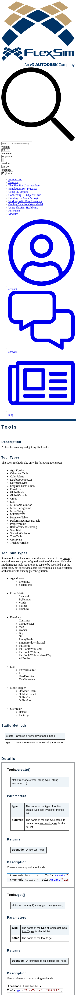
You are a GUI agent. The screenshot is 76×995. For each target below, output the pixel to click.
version (5, 146)
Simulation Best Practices (22, 188)
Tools (11, 769)
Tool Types (45, 809)
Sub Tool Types (48, 823)
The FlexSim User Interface (23, 185)
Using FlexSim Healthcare (23, 207)
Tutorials (13, 182)
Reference (14, 210)
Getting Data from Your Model (25, 204)
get (8, 742)
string (41, 780)
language (6, 153)
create (66, 558)
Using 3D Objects (18, 191)
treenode (24, 780)
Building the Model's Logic (23, 198)
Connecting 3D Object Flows (24, 194)
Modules (13, 213)
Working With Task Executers (25, 201)
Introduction (15, 179)
